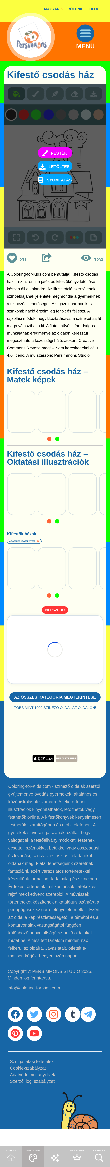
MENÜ (90, 53)
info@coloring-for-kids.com (34, 997)
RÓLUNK (75, 9)
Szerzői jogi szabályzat (32, 1099)
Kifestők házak (35, 536)
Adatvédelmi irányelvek (32, 1093)
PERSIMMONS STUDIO (56, 980)
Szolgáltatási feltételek (32, 1079)
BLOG (94, 9)
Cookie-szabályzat (28, 1086)
